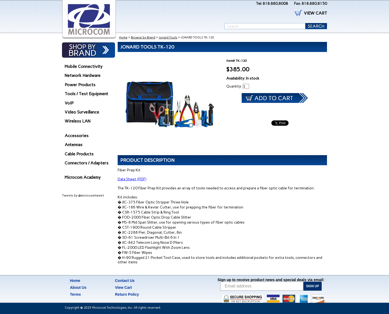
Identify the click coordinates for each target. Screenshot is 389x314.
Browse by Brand (143, 37)
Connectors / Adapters (86, 162)
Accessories (77, 135)
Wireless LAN (77, 121)
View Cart (123, 287)
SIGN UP (312, 286)
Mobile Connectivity (84, 66)
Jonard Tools (168, 37)
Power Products (80, 84)
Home (123, 37)
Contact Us (125, 280)
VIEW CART (315, 13)
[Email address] (261, 286)
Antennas (73, 144)
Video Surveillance (82, 112)
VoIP (69, 103)
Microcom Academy (83, 177)
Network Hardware (82, 75)
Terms (75, 294)
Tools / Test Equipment (86, 93)
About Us (78, 287)
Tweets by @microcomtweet (83, 195)
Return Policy (127, 294)
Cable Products (79, 153)
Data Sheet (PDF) (132, 179)
